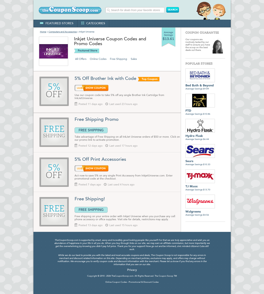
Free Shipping (118, 59)
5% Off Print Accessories (100, 159)
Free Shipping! (90, 199)
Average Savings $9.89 (200, 85)
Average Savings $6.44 (200, 136)
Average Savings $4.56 (200, 212)
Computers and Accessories (63, 32)
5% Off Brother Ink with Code (105, 78)
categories (93, 23)
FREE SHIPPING (91, 130)
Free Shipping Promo (97, 119)
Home (43, 32)
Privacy (132, 270)
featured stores (56, 23)
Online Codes (98, 59)
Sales (134, 59)
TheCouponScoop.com (122, 276)
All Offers (80, 59)
